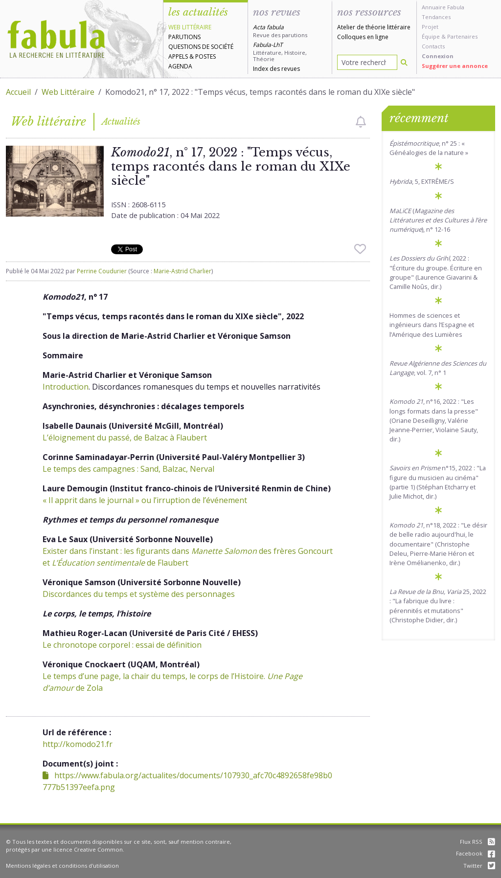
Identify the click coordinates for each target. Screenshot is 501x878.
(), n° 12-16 (438, 220)
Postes (205, 56)
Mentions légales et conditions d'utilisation (62, 865)
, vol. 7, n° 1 (437, 368)
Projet (430, 26)
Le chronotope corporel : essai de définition (122, 644)
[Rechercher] (404, 62)
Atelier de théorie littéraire (373, 27)
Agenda (180, 66)
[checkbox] (361, 122)
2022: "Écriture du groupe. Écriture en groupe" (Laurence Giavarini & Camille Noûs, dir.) (435, 272)
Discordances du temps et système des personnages (139, 594)
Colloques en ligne (362, 37)
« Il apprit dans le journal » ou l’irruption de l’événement (145, 500)
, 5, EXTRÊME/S (421, 181)
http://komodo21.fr (78, 744)
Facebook (475, 853)
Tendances (436, 17)
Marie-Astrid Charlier (182, 271)
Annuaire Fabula (443, 7)
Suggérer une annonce (455, 65)
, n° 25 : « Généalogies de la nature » (428, 148)
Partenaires (462, 36)
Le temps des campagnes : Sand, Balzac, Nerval (128, 468)
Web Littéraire (68, 92)
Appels (178, 56)
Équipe (431, 36)
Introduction (66, 386)
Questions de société (200, 47)
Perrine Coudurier (102, 271)
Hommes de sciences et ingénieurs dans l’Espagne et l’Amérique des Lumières (431, 324)
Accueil (18, 92)
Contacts (433, 46)
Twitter (479, 865)
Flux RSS (477, 841)
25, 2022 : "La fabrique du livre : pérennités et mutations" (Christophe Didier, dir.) (437, 605)
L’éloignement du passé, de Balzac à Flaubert (125, 437)
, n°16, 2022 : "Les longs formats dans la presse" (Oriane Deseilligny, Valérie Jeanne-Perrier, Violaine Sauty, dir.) (433, 420)
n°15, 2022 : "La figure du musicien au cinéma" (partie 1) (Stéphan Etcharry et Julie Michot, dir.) (437, 482)
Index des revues (276, 69)
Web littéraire (189, 27)
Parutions (184, 37)
